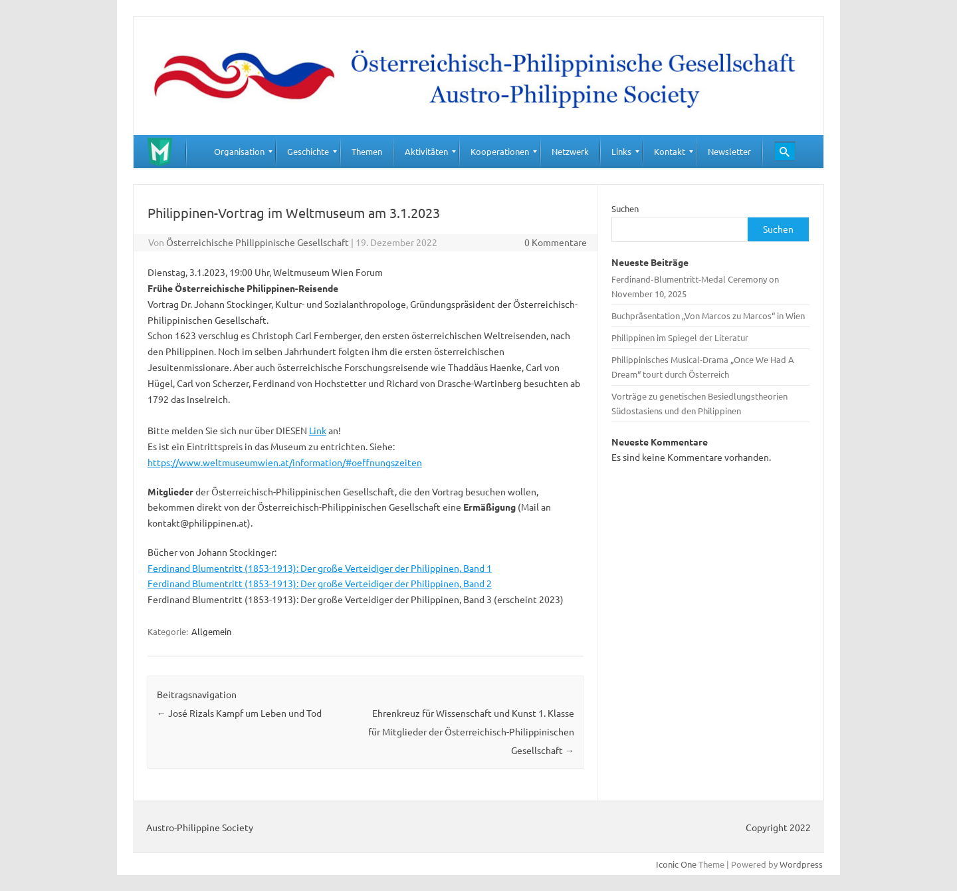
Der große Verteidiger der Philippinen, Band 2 (396, 583)
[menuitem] (239, 151)
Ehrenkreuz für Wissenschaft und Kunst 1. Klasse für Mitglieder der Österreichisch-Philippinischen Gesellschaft (471, 731)
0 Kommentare (555, 242)
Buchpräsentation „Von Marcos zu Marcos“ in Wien (708, 315)
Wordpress (801, 864)
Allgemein (211, 631)
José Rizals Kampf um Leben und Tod (239, 713)
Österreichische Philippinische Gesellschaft (257, 242)
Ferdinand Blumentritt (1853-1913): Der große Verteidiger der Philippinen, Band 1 (320, 568)
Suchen (625, 208)
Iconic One (676, 864)
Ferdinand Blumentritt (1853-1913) (222, 583)
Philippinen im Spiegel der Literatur (679, 337)
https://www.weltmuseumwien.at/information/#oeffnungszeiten (285, 462)
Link (317, 430)
